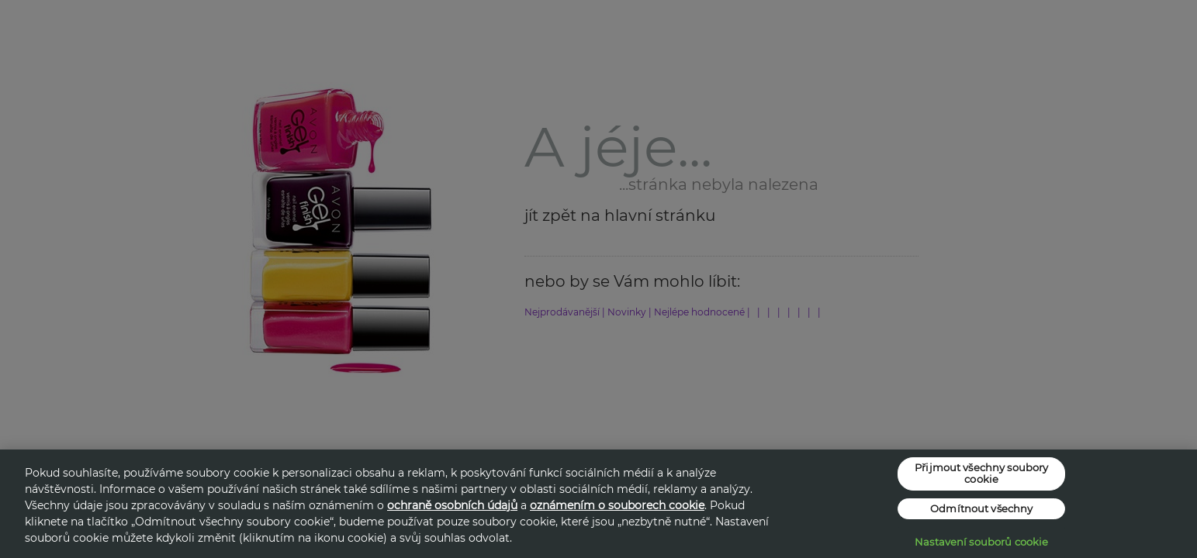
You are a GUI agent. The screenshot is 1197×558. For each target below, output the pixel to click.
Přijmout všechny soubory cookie (981, 473)
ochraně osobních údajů (452, 505)
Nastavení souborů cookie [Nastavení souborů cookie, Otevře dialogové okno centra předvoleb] (981, 542)
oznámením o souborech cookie (617, 505)
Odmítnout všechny (981, 508)
